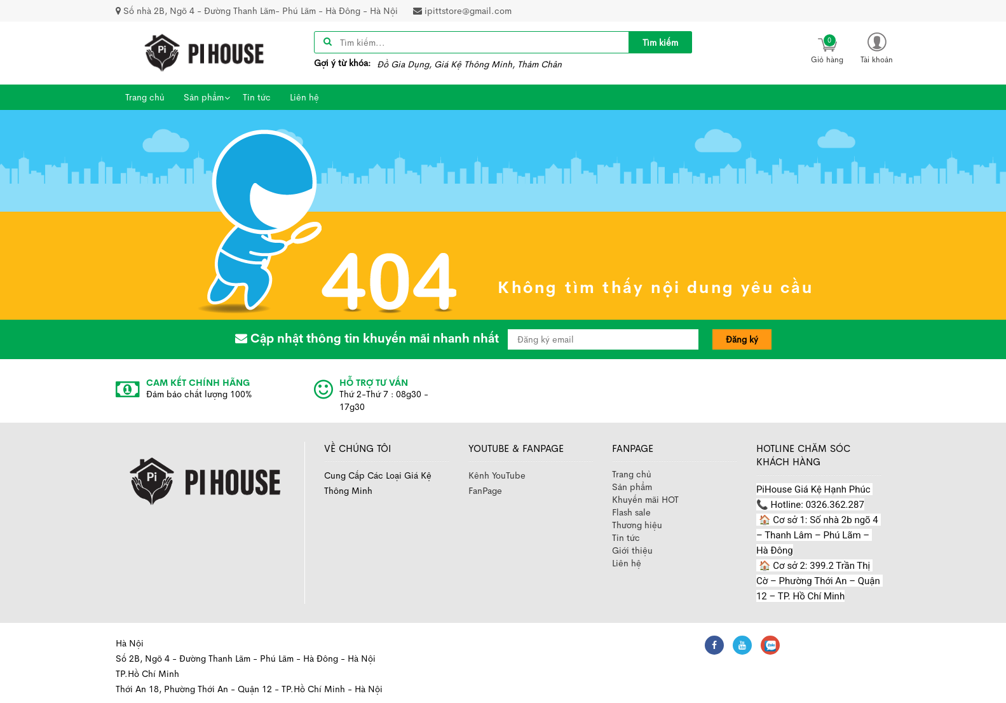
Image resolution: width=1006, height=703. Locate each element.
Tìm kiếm (660, 42)
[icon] (827, 48)
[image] (205, 52)
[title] (660, 42)
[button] (877, 47)
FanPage (485, 490)
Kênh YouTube (497, 475)
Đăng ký (742, 339)
